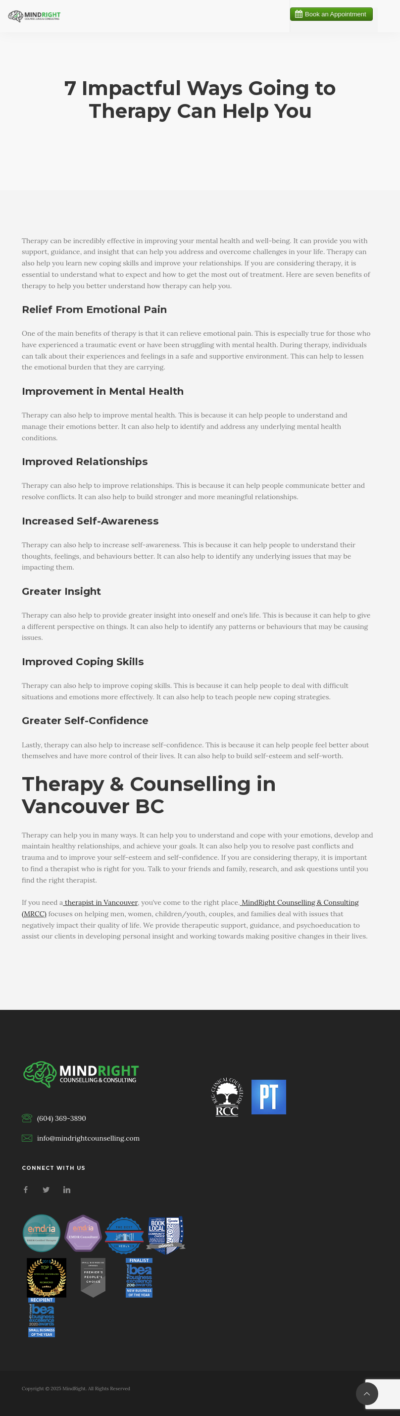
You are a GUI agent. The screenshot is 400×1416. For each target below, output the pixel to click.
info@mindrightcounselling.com (88, 1138)
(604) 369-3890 (61, 1118)
